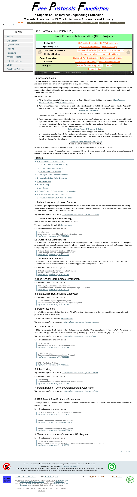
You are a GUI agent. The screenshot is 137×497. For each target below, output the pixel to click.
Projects (84, 72)
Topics (18, 32)
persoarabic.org (67, 318)
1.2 (36, 240)
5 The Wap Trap (43, 185)
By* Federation (59, 482)
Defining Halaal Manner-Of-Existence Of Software (86, 129)
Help (104, 23)
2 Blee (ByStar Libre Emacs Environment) (52, 175)
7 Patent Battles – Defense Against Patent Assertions (56, 191)
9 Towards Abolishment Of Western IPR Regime (55, 198)
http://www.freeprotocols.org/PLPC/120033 (53, 445)
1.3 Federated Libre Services (50, 171)
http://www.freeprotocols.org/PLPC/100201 (53, 414)
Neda (56, 477)
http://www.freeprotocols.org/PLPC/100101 (53, 236)
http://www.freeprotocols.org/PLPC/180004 (53, 290)
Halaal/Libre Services (66, 103)
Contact (117, 23)
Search (34, 23)
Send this (120, 452)
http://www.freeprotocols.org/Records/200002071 (55, 422)
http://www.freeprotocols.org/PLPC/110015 (53, 384)
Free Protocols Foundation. (68, 466)
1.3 (36, 258)
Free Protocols (119, 100)
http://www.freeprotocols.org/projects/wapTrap (79, 336)
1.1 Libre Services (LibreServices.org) (53, 165)
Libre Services (28, 483)
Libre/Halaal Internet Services (25, 477)
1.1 (36, 218)
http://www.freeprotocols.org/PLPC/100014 (53, 347)
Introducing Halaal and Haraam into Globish (86, 141)
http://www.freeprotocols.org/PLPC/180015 (53, 275)
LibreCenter (48, 477)
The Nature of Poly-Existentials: (86, 111)
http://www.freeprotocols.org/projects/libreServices (80, 214)
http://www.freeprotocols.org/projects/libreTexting (80, 372)
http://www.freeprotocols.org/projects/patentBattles (80, 391)
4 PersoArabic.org (44, 181)
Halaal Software (63, 480)
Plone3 (33, 488)
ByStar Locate (67, 23)
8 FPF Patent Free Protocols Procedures (52, 195)
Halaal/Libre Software (46, 103)
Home (21, 23)
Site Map (48, 23)
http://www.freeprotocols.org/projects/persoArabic (80, 322)
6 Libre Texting (42, 188)
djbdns (56, 488)
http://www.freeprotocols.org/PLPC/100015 (53, 357)
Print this (129, 452)
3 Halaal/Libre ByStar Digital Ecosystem (52, 178)
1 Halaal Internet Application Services (51, 162)
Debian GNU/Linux (23, 488)
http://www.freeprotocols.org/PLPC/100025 (53, 365)
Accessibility (88, 23)
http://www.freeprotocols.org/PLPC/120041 (53, 255)
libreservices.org (67, 225)
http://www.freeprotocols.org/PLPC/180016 (53, 304)
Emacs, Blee (41, 490)
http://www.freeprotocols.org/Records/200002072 (55, 430)
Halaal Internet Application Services (32, 482)
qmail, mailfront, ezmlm (45, 488)
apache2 (63, 488)
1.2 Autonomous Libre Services (51, 168)
